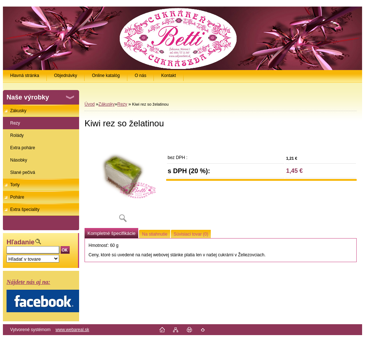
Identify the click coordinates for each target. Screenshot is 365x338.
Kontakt (168, 75)
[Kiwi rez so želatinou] (122, 181)
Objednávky (65, 75)
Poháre (17, 197)
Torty (15, 184)
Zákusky (18, 110)
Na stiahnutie (154, 234)
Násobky (18, 160)
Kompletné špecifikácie (111, 233)
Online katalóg (106, 75)
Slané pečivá (22, 172)
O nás (140, 75)
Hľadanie (20, 242)
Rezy (15, 123)
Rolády (17, 135)
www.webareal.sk (72, 329)
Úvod (90, 104)
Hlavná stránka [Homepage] (24, 75)
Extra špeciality (25, 209)
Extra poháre (22, 147)
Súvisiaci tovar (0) (191, 234)
